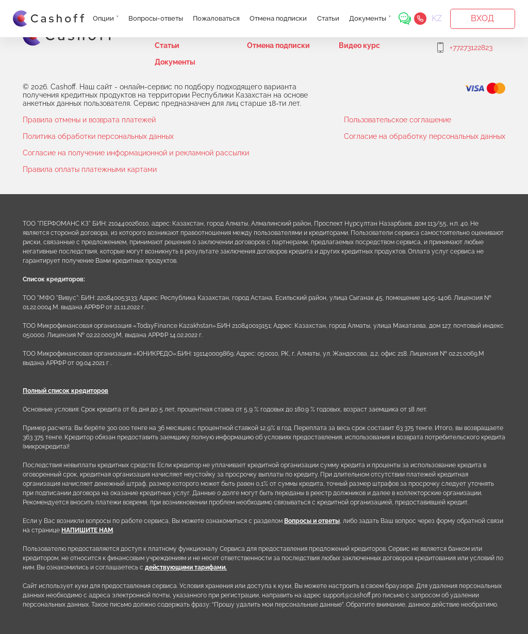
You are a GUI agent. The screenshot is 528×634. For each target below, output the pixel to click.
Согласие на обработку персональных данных (424, 136)
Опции (103, 18)
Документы (367, 18)
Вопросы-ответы (155, 18)
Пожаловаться (216, 18)
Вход (482, 18)
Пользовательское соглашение (397, 120)
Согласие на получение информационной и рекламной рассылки (136, 153)
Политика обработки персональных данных (98, 136)
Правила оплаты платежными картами (90, 169)
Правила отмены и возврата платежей (89, 120)
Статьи (328, 18)
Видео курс (359, 45)
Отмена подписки (278, 18)
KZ (437, 18)
